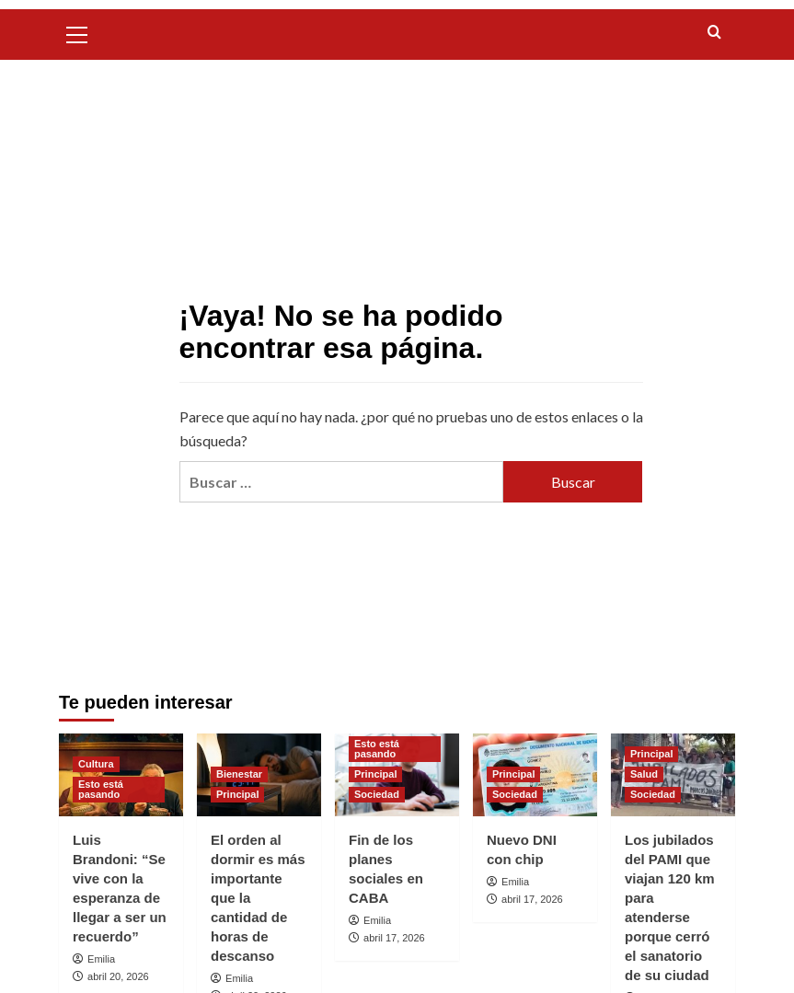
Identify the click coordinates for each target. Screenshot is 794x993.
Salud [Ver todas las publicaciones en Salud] (644, 773)
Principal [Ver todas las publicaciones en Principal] (237, 794)
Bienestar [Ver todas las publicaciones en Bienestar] (239, 773)
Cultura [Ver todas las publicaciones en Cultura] (96, 763)
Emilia (101, 958)
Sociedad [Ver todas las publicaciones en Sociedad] (376, 794)
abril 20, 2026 (118, 976)
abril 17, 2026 (394, 937)
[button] (77, 32)
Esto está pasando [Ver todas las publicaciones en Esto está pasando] (100, 789)
